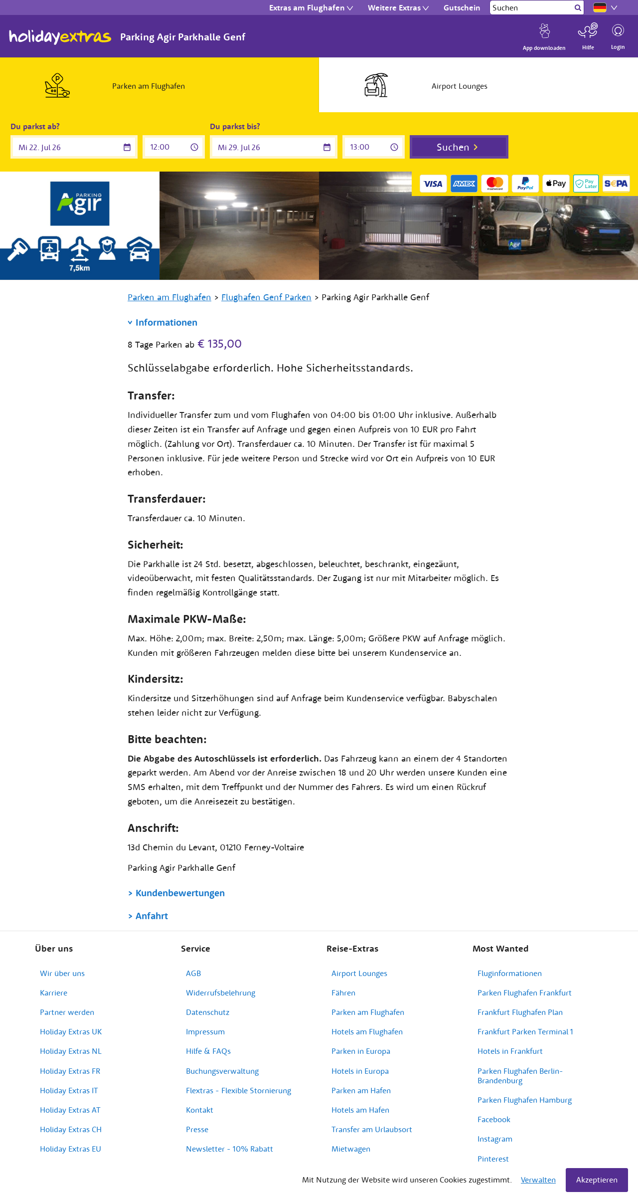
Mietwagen (350, 1149)
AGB (193, 973)
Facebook (494, 1119)
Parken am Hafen (361, 1090)
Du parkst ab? (35, 126)
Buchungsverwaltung (222, 1071)
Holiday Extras (60, 37)
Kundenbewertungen (180, 893)
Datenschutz (207, 1012)
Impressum (205, 1031)
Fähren (343, 993)
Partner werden (67, 1012)
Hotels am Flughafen (367, 1031)
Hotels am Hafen (360, 1110)
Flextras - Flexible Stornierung (238, 1090)
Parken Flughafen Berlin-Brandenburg (520, 1075)
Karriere (53, 993)
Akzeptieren (597, 1180)
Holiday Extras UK (71, 1031)
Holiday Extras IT (69, 1090)
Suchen (453, 147)
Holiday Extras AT (70, 1110)
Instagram (495, 1139)
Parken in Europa (360, 1051)
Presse (197, 1129)
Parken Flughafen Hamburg (525, 1100)
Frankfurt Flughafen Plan (520, 1012)
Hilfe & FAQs (208, 1051)
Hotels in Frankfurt (510, 1051)
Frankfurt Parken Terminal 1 (525, 1031)
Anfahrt (152, 916)
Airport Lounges (359, 973)
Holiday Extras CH (71, 1129)
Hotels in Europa (360, 1071)
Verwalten (538, 1180)
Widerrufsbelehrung (220, 993)
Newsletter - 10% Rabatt (229, 1149)
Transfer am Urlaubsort (371, 1129)
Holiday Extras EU (70, 1149)
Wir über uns (62, 973)
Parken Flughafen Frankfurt (525, 993)
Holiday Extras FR (70, 1071)
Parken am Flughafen (367, 1012)
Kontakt (199, 1110)
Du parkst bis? (235, 126)
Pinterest (493, 1159)
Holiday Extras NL (71, 1051)
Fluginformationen (510, 973)
